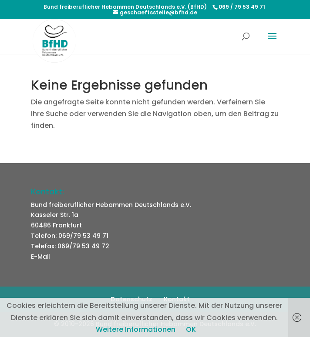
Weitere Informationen (135, 329)
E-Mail (40, 256)
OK (191, 329)
